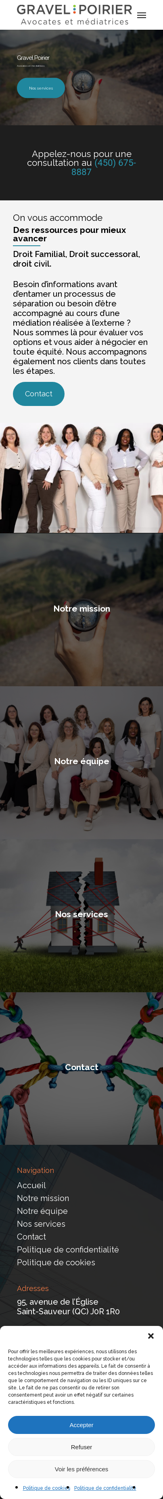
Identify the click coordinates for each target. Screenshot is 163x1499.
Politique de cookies (46, 1488)
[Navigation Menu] (141, 15)
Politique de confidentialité (105, 1488)
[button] (151, 1336)
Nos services (41, 88)
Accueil (31, 1185)
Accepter (81, 1425)
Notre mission (43, 1198)
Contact (31, 1237)
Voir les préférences (82, 1469)
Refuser (81, 1447)
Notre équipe (42, 1211)
